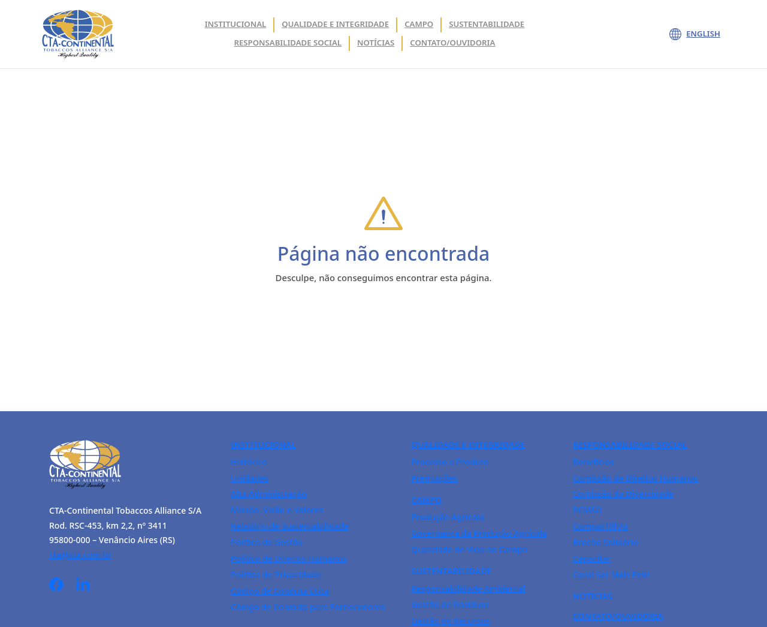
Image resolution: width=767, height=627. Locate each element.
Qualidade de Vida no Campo (469, 549)
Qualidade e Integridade (468, 444)
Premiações (434, 478)
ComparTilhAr (601, 526)
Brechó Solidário (605, 542)
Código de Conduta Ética (280, 590)
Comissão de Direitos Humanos (635, 478)
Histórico (249, 462)
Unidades (249, 478)
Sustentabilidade (486, 24)
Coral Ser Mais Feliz (611, 574)
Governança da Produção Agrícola (478, 533)
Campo (418, 24)
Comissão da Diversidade (623, 493)
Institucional (236, 24)
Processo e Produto (449, 462)
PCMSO (587, 510)
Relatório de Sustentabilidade (290, 526)
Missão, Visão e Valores (277, 510)
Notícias (375, 42)
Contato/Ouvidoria (452, 42)
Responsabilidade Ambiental (468, 588)
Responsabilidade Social (288, 42)
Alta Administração (269, 493)
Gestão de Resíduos (450, 604)
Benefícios (593, 462)
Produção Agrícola (447, 517)
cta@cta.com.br (80, 554)
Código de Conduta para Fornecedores (308, 607)
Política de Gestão (267, 542)
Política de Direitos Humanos (288, 558)
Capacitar (592, 558)
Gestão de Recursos (450, 620)
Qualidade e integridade (335, 24)
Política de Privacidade (276, 574)
